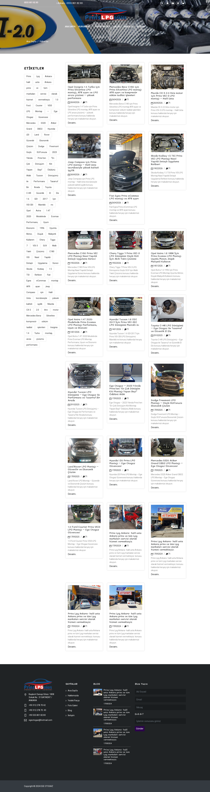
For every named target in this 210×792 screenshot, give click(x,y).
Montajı (38, 111)
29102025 (157, 335)
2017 (45, 199)
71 (85, 102)
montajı (54, 280)
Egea (28, 280)
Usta (28, 298)
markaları (30, 94)
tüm (45, 88)
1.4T (48, 210)
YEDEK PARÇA (101, 26)
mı (52, 205)
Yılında (29, 158)
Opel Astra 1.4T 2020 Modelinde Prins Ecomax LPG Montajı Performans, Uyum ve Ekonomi (82, 323)
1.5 (50, 269)
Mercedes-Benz (33, 315)
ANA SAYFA (70, 26)
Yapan (29, 170)
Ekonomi (30, 228)
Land (36, 135)
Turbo (37, 333)
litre (46, 310)
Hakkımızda (73, 695)
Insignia (53, 327)
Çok (28, 164)
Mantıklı (42, 205)
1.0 (56, 100)
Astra (38, 210)
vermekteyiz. (44, 100)
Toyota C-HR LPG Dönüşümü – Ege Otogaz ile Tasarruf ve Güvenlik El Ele (167, 328)
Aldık (28, 175)
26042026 (73, 102)
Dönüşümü (53, 175)
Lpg (38, 76)
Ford (28, 105)
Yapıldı (47, 257)
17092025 (115, 398)
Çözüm (29, 146)
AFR (28, 286)
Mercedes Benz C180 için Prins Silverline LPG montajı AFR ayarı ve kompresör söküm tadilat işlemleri (125, 91)
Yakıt (28, 251)
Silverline (50, 315)
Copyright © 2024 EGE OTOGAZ (38, 786)
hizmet (29, 100)
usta (37, 82)
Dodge (41, 146)
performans (31, 345)
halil (28, 82)
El (50, 193)
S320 (43, 123)
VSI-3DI (29, 205)
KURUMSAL (84, 26)
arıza (28, 339)
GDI (35, 199)
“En (52, 158)
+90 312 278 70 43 (37, 710)
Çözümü (40, 251)
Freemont (54, 146)
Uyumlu (53, 228)
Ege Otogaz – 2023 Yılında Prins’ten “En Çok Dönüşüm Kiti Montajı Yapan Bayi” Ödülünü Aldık (125, 390)
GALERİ (116, 26)
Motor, (29, 234)
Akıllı (54, 245)
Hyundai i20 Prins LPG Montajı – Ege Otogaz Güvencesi (122, 463)
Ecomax (55, 216)
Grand (29, 129)
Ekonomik (44, 140)
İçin (54, 199)
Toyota (48, 187)
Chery (42, 240)
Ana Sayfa (31, 41)
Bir (27, 187)
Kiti (50, 164)
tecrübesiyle (41, 298)
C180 (51, 251)
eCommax (41, 280)
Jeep (47, 286)
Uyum (46, 222)
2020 (28, 216)
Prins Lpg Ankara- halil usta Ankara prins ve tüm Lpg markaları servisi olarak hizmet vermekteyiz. (125, 537)
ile (27, 181)
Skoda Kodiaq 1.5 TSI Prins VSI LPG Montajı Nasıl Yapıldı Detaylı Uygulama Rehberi (166, 160)
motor (56, 310)
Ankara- (48, 76)
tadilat (29, 327)
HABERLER (128, 26)
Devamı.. (72, 122)
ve (37, 88)
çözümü (40, 339)
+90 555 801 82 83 (37, 715)
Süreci (55, 263)
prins (28, 88)
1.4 (27, 333)
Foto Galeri (73, 705)
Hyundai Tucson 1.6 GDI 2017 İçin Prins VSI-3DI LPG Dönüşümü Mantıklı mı (124, 322)
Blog (70, 710)
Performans (39, 181)
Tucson (39, 175)
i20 (27, 135)
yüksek (55, 298)
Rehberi (38, 275)
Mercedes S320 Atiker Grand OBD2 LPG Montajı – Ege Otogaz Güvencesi (167, 463)
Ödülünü (51, 170)
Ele (57, 193)
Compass (30, 292)
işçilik (39, 304)
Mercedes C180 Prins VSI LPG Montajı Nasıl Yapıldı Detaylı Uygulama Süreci (83, 255)
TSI (27, 275)
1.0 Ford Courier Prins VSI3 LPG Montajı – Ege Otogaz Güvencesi (84, 529)
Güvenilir (30, 140)
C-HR (28, 193)
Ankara (48, 82)
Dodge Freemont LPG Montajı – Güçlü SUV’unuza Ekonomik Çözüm (166, 402)
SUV (45, 245)
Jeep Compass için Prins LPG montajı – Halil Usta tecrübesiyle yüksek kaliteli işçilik (83, 166)
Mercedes (31, 123)
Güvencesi (43, 117)
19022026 (157, 168)
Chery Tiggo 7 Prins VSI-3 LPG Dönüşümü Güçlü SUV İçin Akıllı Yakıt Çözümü (124, 255)
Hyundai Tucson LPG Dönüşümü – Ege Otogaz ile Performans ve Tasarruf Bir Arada (84, 396)
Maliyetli (52, 234)
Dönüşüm (39, 164)
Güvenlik (40, 193)
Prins (28, 76)
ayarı (37, 286)
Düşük (40, 234)
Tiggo (52, 240)
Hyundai (51, 129)
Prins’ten (42, 158)
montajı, (48, 333)
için (41, 292)
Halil (50, 292)
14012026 (157, 266)
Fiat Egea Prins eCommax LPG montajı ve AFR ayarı (124, 197)
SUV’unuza (42, 152)
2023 (54, 152)
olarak (54, 94)
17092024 (115, 545)
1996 (42, 228)
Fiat (48, 275)
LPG (28, 111)
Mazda (51, 304)
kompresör (31, 321)
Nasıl (37, 257)
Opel (28, 210)
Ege (55, 111)
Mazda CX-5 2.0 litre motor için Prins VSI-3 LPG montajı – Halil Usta (167, 95)
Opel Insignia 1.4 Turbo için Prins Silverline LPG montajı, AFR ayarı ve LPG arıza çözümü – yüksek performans (84, 92)
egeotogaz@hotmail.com (40, 720)
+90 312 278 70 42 (37, 705)
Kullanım (30, 240)
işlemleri (41, 327)
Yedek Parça (73, 700)
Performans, (32, 222)
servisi (43, 94)
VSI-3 (35, 245)
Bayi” (40, 170)
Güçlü (29, 152)
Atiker (53, 123)
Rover (47, 135)
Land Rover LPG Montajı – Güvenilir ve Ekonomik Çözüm (83, 469)
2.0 (37, 310)
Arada (37, 187)
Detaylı (29, 263)
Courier (39, 105)
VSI (27, 257)
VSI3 (50, 105)
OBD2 (39, 129)
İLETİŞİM (141, 26)
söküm (45, 321)
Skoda (29, 269)
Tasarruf (54, 181)
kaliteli (29, 304)
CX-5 (28, 310)
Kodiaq (40, 269)
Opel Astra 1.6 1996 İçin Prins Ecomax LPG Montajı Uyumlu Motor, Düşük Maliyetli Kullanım (166, 257)
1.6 (27, 199)
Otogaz (29, 117)
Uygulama (42, 263)
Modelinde (41, 216)
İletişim (71, 715)
